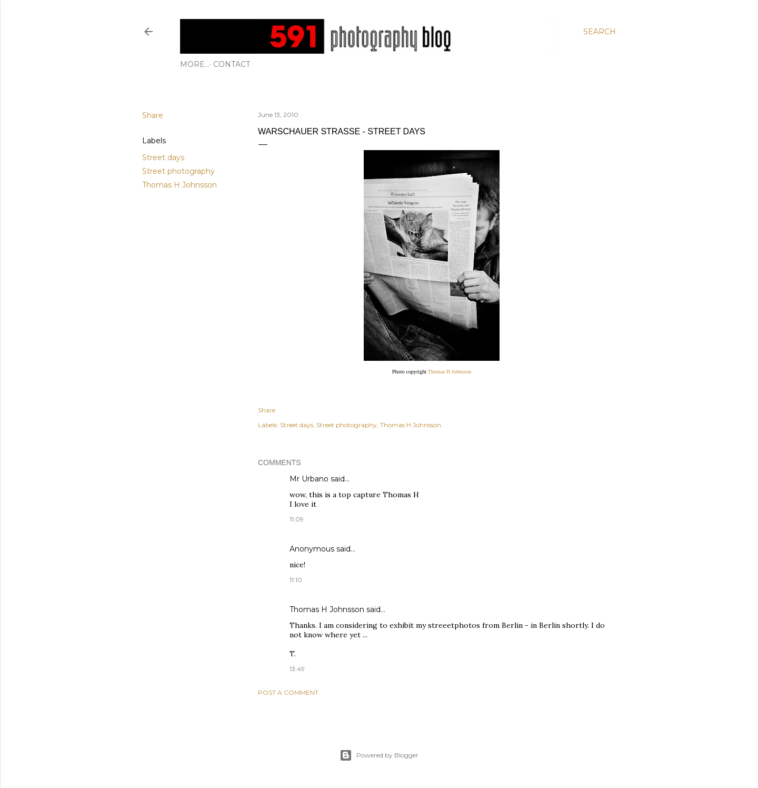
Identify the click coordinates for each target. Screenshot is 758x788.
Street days (163, 157)
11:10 (296, 580)
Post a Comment (288, 692)
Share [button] (152, 115)
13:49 (297, 669)
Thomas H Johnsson (179, 185)
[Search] (599, 31)
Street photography (178, 171)
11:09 (297, 519)
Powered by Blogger (379, 755)
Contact (202, 64)
